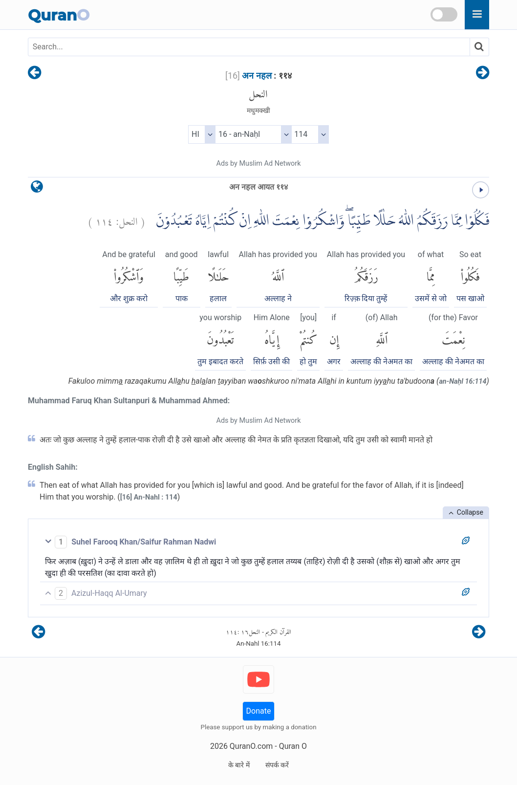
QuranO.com (251, 746)
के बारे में (239, 765)
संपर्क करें (277, 765)
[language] (37, 188)
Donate (258, 711)
